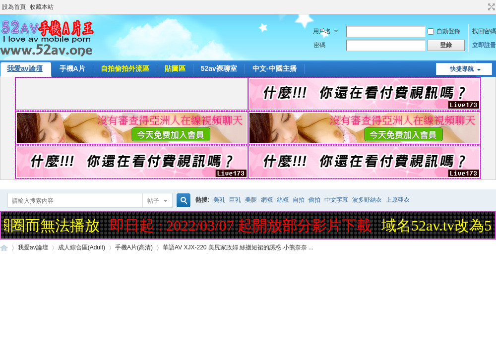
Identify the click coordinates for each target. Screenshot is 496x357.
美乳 (219, 199)
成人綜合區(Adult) (81, 247)
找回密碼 (484, 31)
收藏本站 (42, 6)
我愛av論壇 (33, 247)
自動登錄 (444, 31)
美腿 (251, 199)
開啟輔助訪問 (482, 6)
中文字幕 (336, 199)
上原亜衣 (398, 199)
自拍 (299, 199)
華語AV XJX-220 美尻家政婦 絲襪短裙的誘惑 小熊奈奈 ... (238, 247)
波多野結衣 (367, 199)
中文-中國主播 (274, 68)
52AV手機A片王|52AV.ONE (4, 247)
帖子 (153, 200)
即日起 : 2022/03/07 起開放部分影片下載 (242, 225)
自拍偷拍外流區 (125, 68)
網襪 (267, 199)
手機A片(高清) (134, 247)
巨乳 (235, 199)
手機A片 (72, 68)
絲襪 (283, 199)
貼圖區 (175, 68)
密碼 (319, 45)
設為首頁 (14, 6)
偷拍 (314, 199)
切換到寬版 (490, 6)
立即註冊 (484, 45)
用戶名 (322, 31)
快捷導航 (462, 68)
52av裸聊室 (219, 68)
